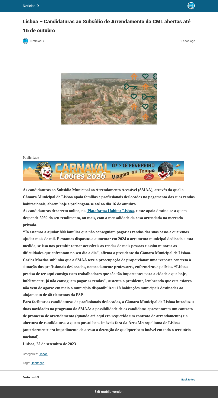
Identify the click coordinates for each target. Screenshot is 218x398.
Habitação (37, 363)
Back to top (188, 379)
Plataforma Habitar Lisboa (110, 211)
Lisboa (43, 354)
